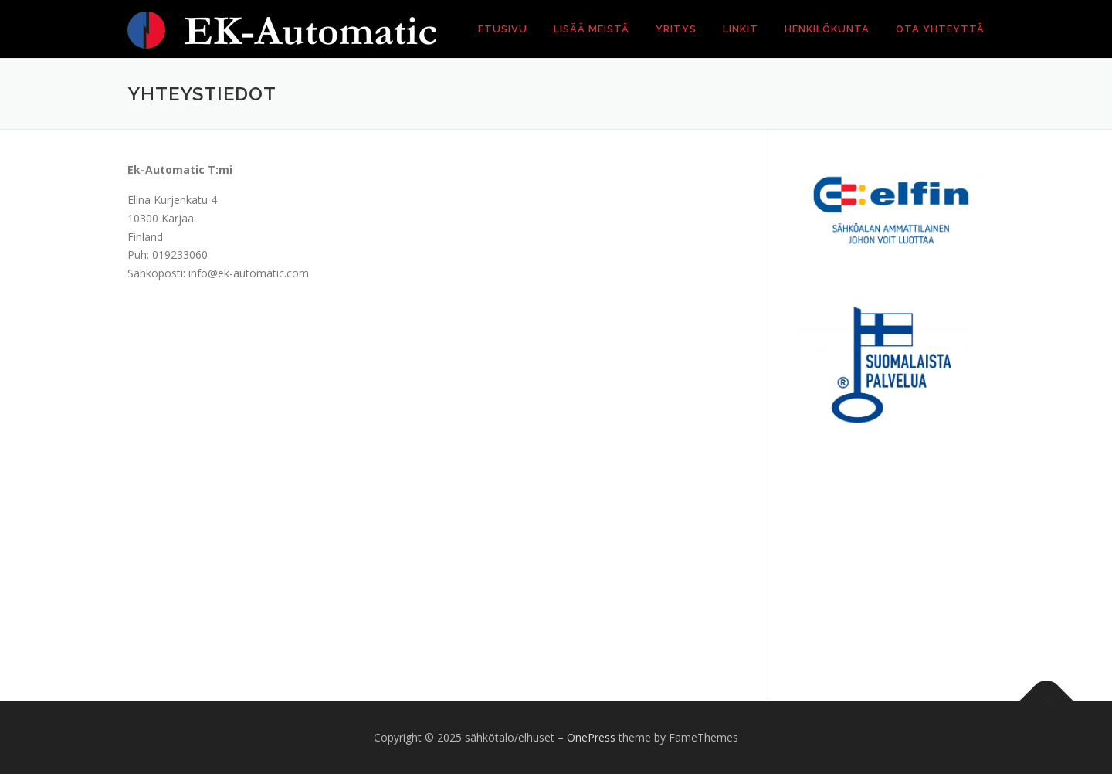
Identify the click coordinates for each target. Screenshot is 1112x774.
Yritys (676, 29)
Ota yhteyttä (940, 29)
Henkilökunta (827, 29)
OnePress (591, 737)
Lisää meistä (591, 29)
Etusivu (502, 29)
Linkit (740, 29)
